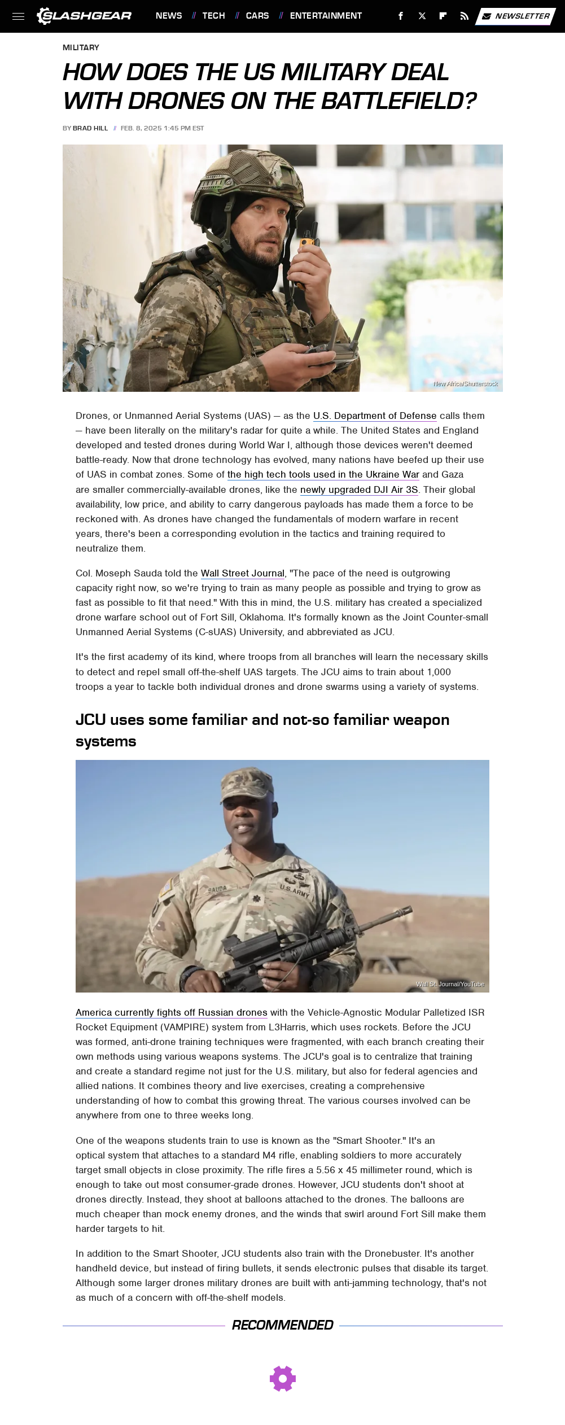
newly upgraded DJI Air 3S (359, 489)
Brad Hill (90, 128)
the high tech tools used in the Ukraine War (323, 474)
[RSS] (465, 16)
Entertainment (326, 16)
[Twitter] (422, 16)
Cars (257, 16)
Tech (214, 16)
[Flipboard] (443, 16)
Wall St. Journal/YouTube (450, 984)
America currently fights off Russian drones (172, 1012)
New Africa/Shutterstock (465, 384)
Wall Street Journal (242, 573)
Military (81, 48)
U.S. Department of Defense (375, 415)
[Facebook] (401, 16)
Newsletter (515, 16)
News (169, 16)
